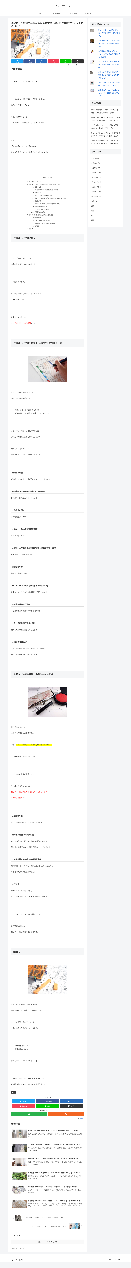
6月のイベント (96, 182)
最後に (30, 231)
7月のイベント (96, 187)
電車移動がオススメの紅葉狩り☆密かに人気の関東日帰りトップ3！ (109, 43)
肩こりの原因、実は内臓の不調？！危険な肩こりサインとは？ (109, 64)
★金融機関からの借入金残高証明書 (43, 225)
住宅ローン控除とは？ (35, 181)
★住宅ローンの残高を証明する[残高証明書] (46, 205)
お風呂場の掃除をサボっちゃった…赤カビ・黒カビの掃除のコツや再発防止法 (105, 142)
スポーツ (94, 201)
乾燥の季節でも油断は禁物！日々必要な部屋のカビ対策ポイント (109, 33)
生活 (13, 1095)
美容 (92, 220)
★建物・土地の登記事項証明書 (42, 196)
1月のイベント (96, 173)
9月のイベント (96, 196)
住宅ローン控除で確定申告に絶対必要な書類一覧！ (44, 184)
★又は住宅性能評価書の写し (41, 211)
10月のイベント (96, 158)
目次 (44, 177)
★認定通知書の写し (38, 214)
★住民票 (35, 228)
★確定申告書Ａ (37, 187)
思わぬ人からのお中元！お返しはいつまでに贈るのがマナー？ (109, 93)
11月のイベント (96, 163)
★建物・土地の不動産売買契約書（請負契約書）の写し (50, 199)
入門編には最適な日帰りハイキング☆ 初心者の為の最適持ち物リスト (109, 54)
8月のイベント (96, 192)
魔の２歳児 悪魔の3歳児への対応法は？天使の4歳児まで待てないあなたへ (105, 111)
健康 (92, 206)
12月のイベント (96, 168)
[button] (78, 61)
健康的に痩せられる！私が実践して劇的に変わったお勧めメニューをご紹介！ (105, 119)
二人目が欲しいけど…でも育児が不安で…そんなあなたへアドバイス (104, 126)
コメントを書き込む (47, 1247)
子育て (93, 211)
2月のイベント (96, 177)
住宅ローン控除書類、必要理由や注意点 (41, 217)
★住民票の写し (37, 193)
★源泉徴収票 (36, 202)
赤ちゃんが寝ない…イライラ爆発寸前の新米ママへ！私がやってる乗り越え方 (105, 134)
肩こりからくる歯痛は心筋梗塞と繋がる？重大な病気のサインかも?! (109, 75)
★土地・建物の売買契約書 (41, 223)
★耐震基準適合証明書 (39, 208)
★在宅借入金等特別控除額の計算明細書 (45, 190)
